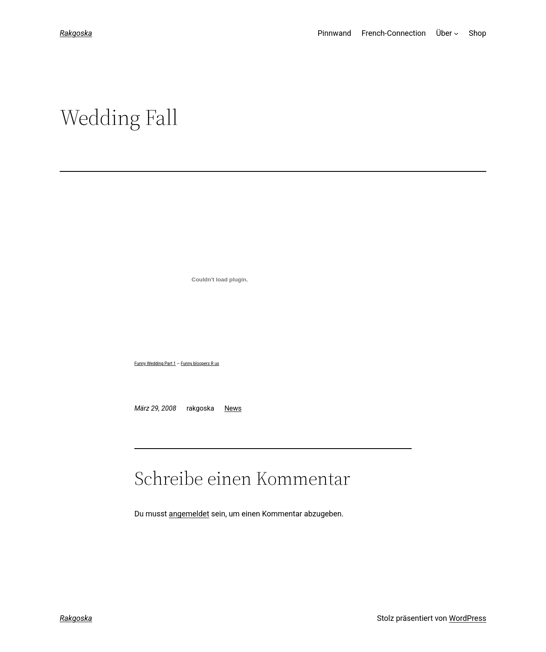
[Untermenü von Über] (456, 33)
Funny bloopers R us (200, 363)
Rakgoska (76, 33)
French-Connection (394, 33)
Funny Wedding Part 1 (155, 363)
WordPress (467, 618)
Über (444, 33)
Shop (477, 33)
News (232, 408)
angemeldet (189, 513)
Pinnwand (334, 33)
